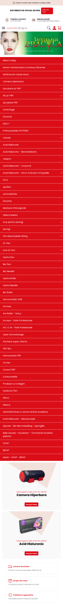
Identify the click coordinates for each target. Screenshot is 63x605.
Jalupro (7, 158)
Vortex (6, 362)
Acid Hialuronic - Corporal (17, 165)
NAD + (6, 123)
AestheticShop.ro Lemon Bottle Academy (25, 411)
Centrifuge (9, 109)
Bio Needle (8, 271)
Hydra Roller (9, 278)
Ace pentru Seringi (13, 222)
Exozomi (7, 116)
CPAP (6, 443)
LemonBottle (10, 194)
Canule (7, 137)
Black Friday (9, 60)
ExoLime (7, 201)
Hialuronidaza (10, 215)
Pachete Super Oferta (15, 341)
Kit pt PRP (8, 95)
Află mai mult (45, 11)
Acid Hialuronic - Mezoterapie (19, 418)
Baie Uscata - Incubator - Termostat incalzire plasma (28, 434)
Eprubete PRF (10, 102)
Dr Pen (6, 243)
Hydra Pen (8, 257)
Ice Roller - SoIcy (12, 313)
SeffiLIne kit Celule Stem (16, 74)
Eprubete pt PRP (12, 88)
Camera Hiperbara (13, 81)
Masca (6, 404)
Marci (6, 397)
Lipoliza (7, 187)
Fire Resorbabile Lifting (15, 236)
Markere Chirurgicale (14, 208)
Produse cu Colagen (14, 383)
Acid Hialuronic (11, 144)
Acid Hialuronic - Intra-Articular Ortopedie (26, 172)
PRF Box (7, 348)
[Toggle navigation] (3, 28)
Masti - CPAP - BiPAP (14, 457)
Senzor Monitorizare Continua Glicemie (24, 67)
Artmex (7, 306)
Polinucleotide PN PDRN (15, 130)
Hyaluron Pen (10, 390)
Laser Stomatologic (13, 334)
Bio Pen (7, 264)
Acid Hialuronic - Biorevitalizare (20, 151)
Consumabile (10, 376)
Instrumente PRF (12, 355)
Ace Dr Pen (9, 250)
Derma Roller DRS (12, 299)
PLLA (5, 180)
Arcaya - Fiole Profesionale (17, 320)
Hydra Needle (10, 285)
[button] (1, 43)
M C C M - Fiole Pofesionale (17, 327)
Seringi (6, 229)
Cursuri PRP (9, 369)
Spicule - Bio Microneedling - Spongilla (23, 425)
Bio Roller (8, 292)
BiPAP (6, 450)
